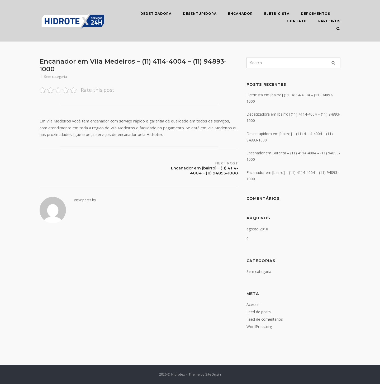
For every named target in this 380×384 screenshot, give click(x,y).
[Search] (333, 63)
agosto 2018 (257, 228)
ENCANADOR (240, 14)
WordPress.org (259, 326)
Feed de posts (258, 311)
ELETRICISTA (276, 14)
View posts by (85, 199)
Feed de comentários (264, 319)
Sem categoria (258, 271)
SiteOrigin (213, 374)
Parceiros (329, 21)
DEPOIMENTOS (315, 14)
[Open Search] (338, 29)
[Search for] (293, 63)
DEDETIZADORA (156, 14)
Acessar (253, 304)
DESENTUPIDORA (200, 14)
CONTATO (297, 21)
